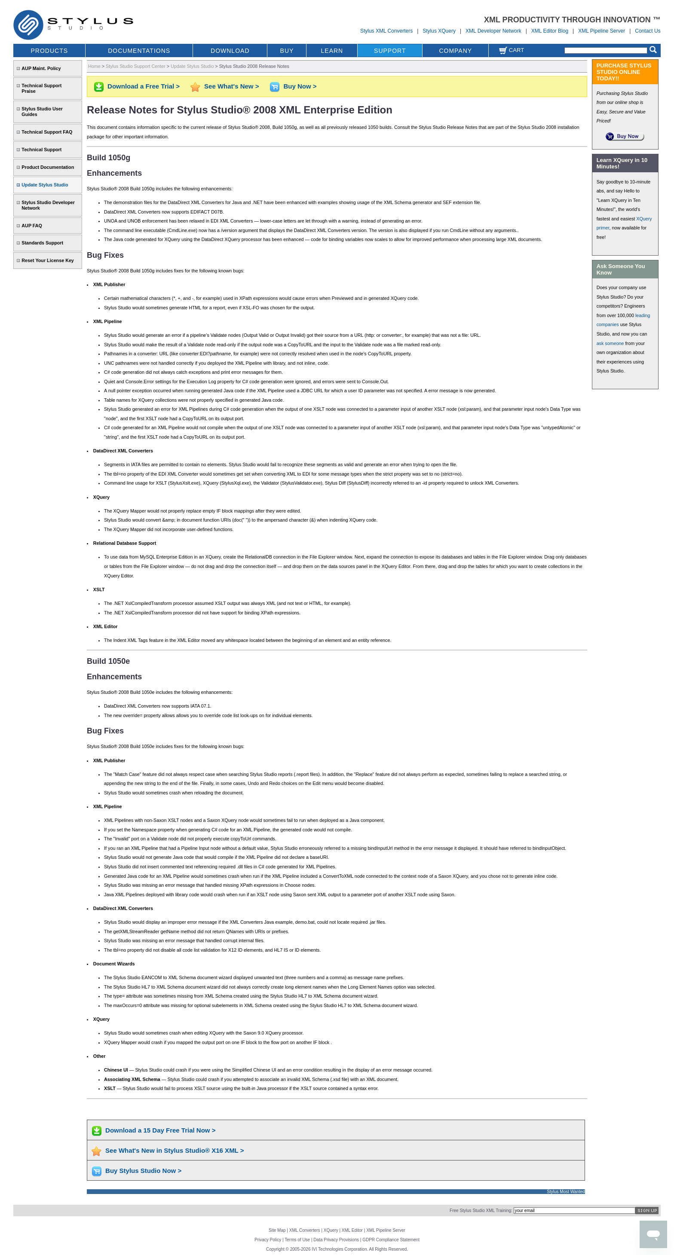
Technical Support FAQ (46, 131)
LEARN (332, 50)
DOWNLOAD (230, 50)
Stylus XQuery (439, 31)
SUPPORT (390, 50)
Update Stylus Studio (44, 184)
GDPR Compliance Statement (391, 1239)
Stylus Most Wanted (566, 1191)
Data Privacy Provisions (336, 1239)
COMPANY (455, 50)
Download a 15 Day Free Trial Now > (160, 1130)
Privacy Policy (267, 1239)
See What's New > (231, 86)
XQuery (331, 1230)
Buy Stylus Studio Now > (143, 1170)
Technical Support (41, 149)
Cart (511, 50)
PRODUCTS (49, 50)
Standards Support (42, 242)
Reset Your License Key (47, 260)
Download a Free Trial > (143, 86)
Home (94, 66)
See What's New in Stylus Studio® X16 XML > (174, 1150)
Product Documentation (47, 167)
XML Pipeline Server (601, 31)
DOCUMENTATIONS (139, 50)
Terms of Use (297, 1239)
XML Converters (304, 1230)
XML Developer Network (493, 31)
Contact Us (647, 31)
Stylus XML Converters (386, 31)
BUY (287, 50)
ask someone (610, 343)
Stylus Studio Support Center (135, 66)
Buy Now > (299, 86)
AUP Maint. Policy (41, 68)
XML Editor (352, 1230)
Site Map (277, 1230)
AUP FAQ (31, 225)
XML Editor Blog (549, 31)
